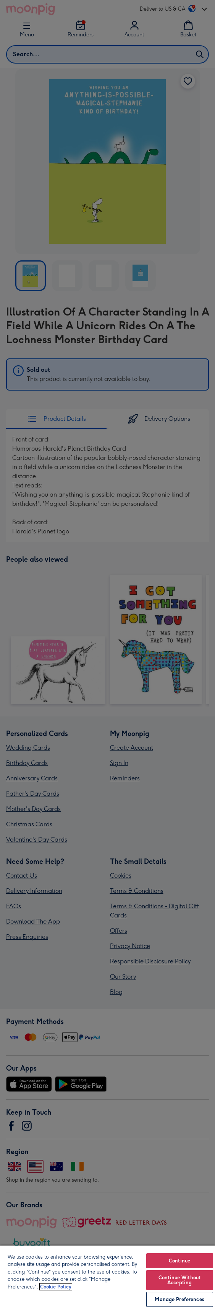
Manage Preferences (179, 1299)
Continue (179, 1261)
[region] (107, 1279)
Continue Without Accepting (179, 1280)
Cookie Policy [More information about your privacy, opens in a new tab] (55, 1287)
